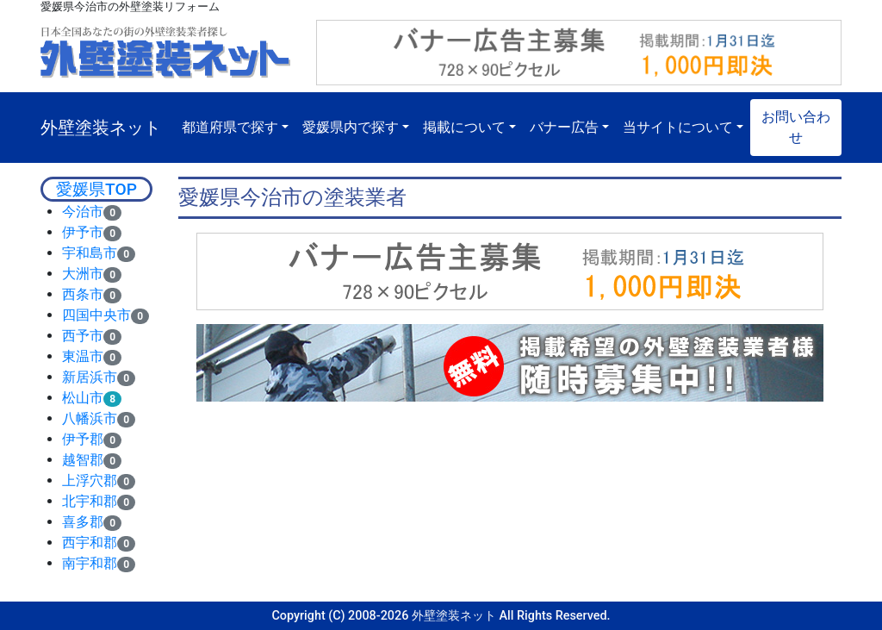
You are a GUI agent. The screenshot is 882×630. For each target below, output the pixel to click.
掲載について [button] (464, 127)
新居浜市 (89, 377)
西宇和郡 (89, 542)
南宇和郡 (89, 563)
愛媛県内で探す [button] (350, 127)
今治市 (82, 211)
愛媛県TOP (96, 189)
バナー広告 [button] (564, 127)
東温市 (82, 356)
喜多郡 (82, 522)
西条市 (82, 294)
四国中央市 (96, 315)
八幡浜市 (89, 418)
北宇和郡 (89, 501)
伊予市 (82, 232)
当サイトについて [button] (678, 127)
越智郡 (82, 460)
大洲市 (82, 273)
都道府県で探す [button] (230, 127)
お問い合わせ (795, 127)
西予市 (82, 335)
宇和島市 (89, 253)
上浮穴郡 (89, 480)
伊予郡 (82, 439)
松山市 (82, 398)
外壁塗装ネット (100, 127)
